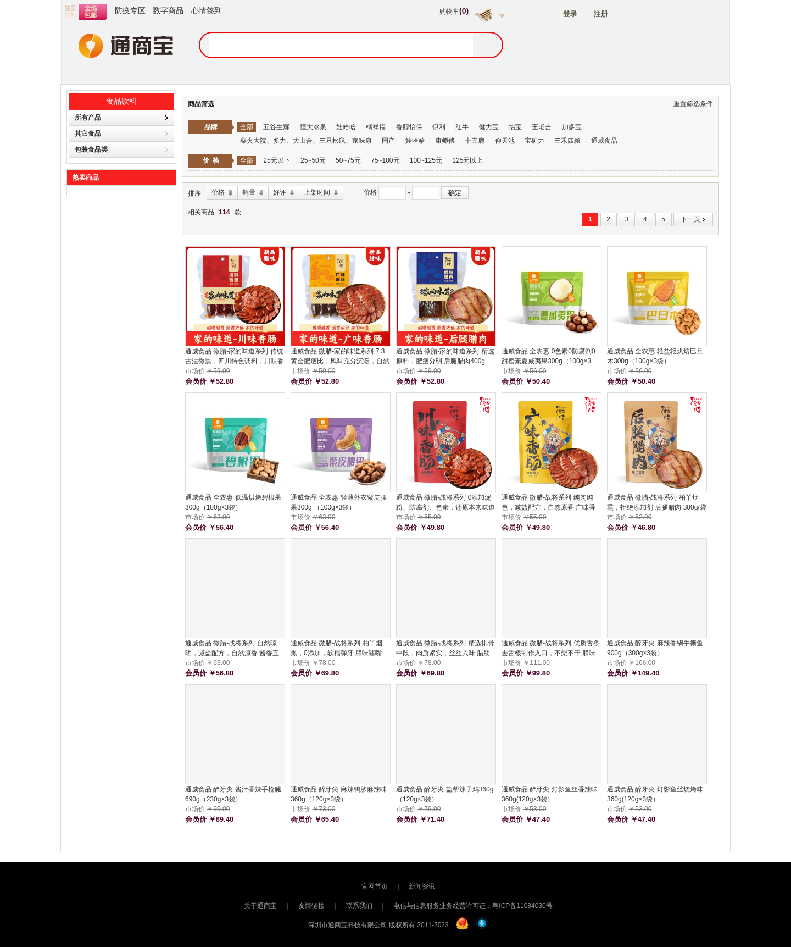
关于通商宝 (260, 906)
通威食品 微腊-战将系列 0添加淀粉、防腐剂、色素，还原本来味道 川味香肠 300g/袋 (445, 503)
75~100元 (385, 160)
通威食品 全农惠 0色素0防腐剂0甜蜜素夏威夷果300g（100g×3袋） (548, 356)
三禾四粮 (567, 141)
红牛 (462, 127)
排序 (194, 193)
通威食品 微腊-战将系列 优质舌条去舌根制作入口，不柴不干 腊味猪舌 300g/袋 (551, 648)
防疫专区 (130, 10)
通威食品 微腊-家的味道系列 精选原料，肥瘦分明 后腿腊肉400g (445, 356)
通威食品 (604, 141)
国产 (388, 141)
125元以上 (467, 160)
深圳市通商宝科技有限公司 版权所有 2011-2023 (378, 925)
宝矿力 (534, 141)
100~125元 (426, 160)
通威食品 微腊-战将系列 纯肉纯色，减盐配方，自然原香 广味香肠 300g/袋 (548, 503)
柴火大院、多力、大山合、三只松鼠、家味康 (306, 141)
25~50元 (313, 160)
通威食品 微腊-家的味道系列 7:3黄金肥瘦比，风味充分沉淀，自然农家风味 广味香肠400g (340, 356)
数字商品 (168, 10)
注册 (601, 14)
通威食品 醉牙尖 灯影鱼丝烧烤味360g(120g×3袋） (655, 794)
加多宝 (572, 127)
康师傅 (445, 141)
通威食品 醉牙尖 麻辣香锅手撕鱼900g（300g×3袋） (655, 648)
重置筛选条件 (693, 104)
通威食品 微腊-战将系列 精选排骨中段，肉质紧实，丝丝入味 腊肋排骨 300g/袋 (445, 648)
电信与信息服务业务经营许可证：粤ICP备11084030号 (472, 906)
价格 (371, 192)
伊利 (438, 127)
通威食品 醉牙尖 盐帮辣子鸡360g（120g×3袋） (444, 794)
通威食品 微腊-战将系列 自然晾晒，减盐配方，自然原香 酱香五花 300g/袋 (232, 648)
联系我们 (359, 906)
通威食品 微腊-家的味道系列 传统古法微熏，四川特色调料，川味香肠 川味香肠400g (234, 356)
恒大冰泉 (313, 127)
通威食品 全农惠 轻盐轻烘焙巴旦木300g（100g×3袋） (655, 356)
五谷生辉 (276, 127)
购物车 (454, 11)
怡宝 (515, 127)
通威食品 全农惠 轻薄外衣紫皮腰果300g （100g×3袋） (339, 502)
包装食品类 (91, 149)
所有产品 (88, 117)
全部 (246, 127)
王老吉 (542, 127)
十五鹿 (474, 141)
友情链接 (311, 906)
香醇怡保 (409, 127)
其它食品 (88, 133)
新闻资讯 (422, 886)
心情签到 (206, 10)
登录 (570, 14)
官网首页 (374, 886)
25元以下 (276, 160)
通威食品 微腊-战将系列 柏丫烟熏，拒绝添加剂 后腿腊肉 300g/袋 (656, 502)
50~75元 (348, 160)
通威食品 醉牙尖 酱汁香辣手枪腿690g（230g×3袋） (233, 794)
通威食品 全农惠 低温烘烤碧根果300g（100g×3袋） (233, 502)
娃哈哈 (346, 127)
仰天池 (505, 141)
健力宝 (489, 127)
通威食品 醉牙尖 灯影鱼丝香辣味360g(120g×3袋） (550, 794)
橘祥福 (376, 127)
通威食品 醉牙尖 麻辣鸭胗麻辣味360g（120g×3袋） (339, 794)
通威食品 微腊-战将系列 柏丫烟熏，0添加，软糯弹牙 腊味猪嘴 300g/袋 (336, 648)
